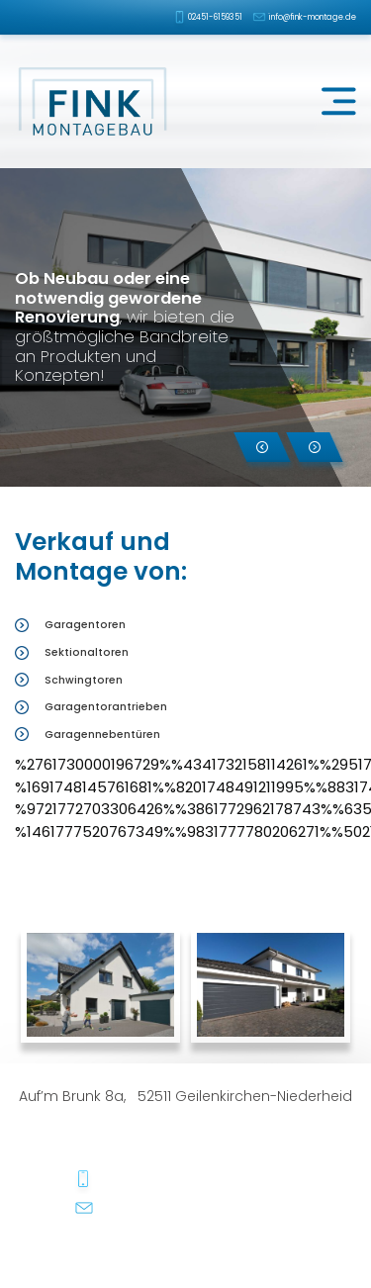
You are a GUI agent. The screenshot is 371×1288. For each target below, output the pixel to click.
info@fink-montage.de (312, 17)
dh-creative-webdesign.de (307, 1250)
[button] (262, 447)
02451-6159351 (215, 17)
